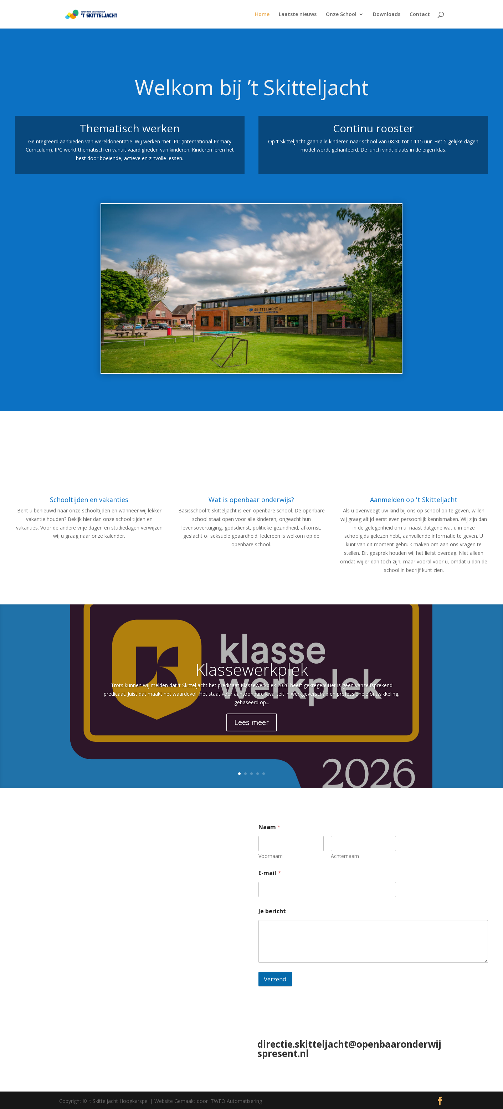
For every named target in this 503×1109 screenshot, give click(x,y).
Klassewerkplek (251, 669)
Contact (420, 14)
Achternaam (345, 856)
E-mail (269, 873)
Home (262, 14)
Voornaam (270, 856)
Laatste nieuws (298, 14)
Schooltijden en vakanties (89, 499)
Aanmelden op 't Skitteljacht (413, 499)
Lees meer (251, 722)
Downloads (386, 14)
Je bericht (272, 911)
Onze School (341, 14)
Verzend (275, 979)
